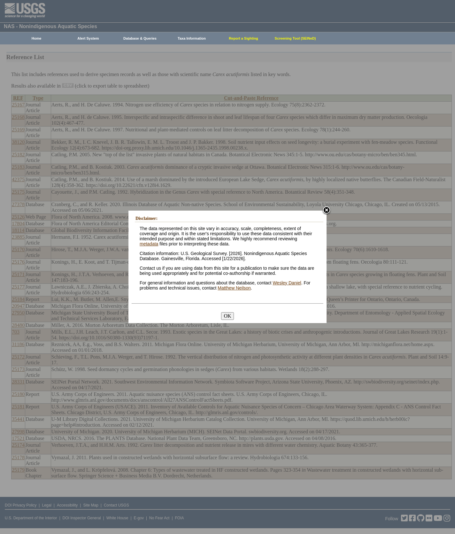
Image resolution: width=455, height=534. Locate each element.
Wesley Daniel (287, 282)
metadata (149, 243)
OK (227, 316)
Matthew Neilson (234, 287)
